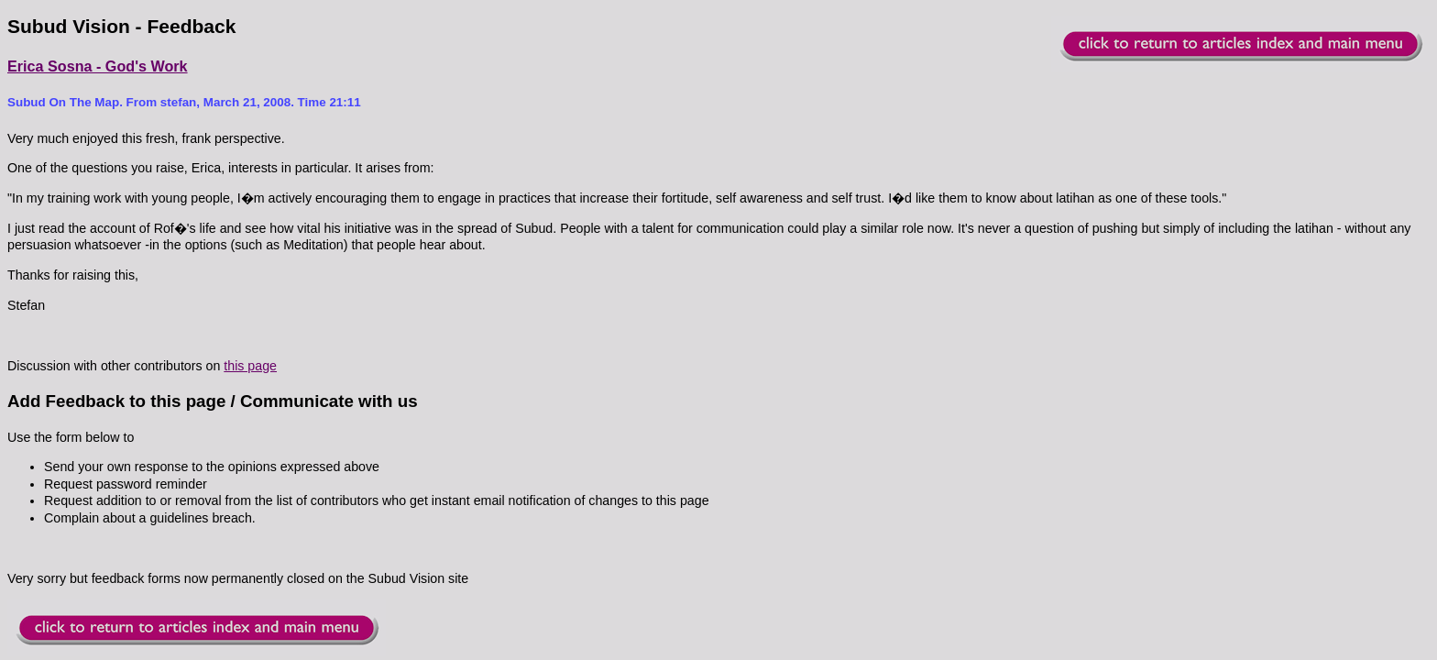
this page (250, 365)
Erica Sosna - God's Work (97, 66)
